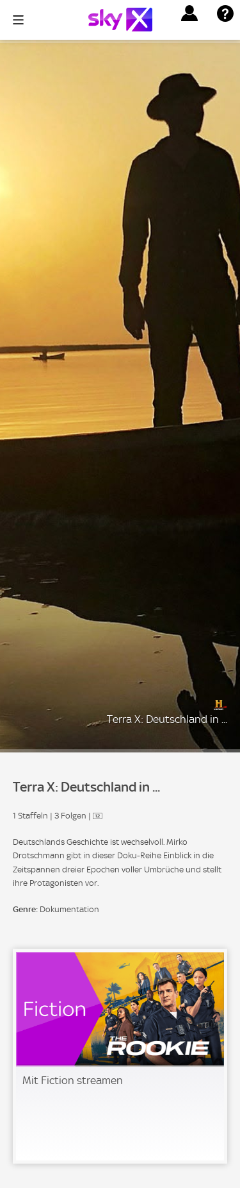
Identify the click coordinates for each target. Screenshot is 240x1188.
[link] (120, 1056)
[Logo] (120, 19)
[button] (189, 13)
